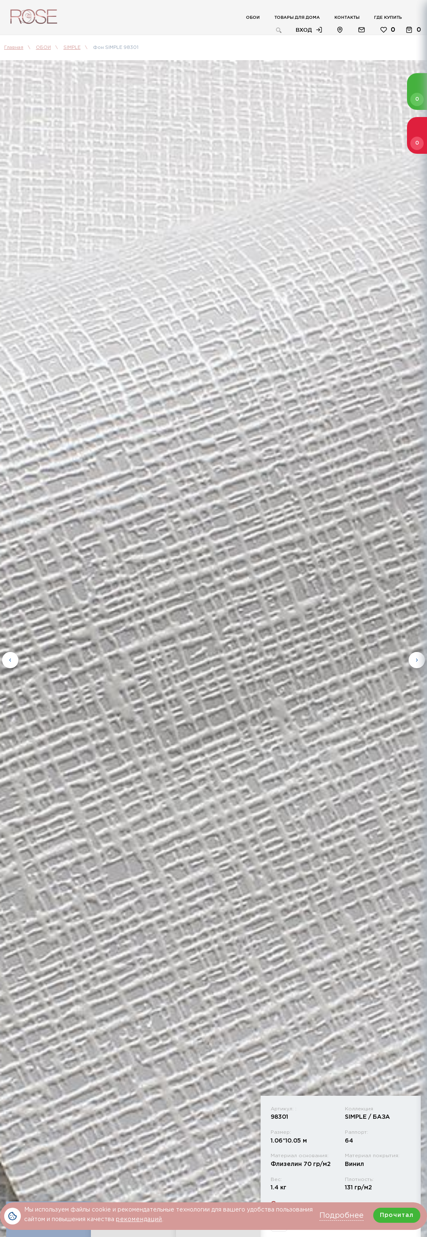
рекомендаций (139, 1219)
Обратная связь (361, 30)
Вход (304, 30)
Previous (10, 660)
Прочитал (397, 1215)
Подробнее (341, 1215)
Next (417, 660)
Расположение (339, 30)
